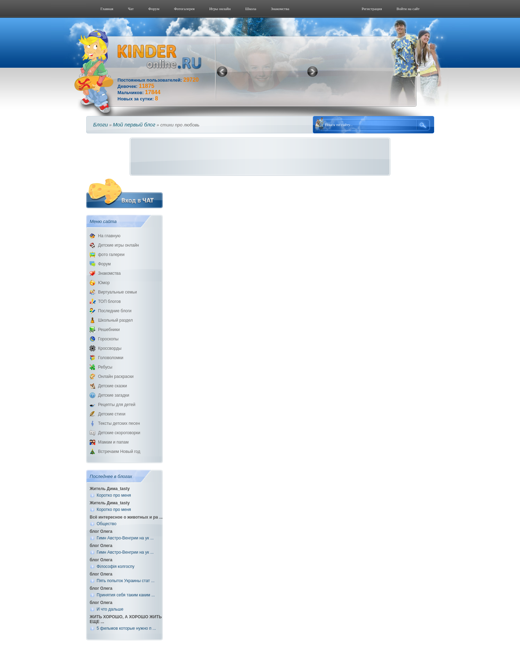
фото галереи (111, 254)
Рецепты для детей (116, 404)
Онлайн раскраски (115, 376)
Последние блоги (114, 310)
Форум (154, 9)
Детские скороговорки (119, 432)
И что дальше (110, 609)
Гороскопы (108, 339)
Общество (106, 523)
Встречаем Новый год (119, 451)
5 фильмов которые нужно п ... (126, 628)
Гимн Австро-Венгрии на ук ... (125, 538)
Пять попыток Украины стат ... (126, 580)
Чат (131, 9)
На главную (109, 235)
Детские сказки (112, 385)
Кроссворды (109, 348)
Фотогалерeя (184, 9)
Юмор (104, 282)
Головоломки (110, 357)
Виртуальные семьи (117, 292)
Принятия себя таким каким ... (126, 595)
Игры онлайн (220, 9)
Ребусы (105, 367)
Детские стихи (111, 414)
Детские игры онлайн (118, 245)
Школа (251, 9)
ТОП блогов (109, 301)
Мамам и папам (113, 442)
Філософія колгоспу (116, 566)
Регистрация (371, 9)
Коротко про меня (114, 495)
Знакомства (280, 9)
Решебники (109, 329)
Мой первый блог (134, 124)
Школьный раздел (115, 320)
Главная (106, 9)
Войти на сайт (408, 9)
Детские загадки (113, 395)
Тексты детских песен (119, 423)
